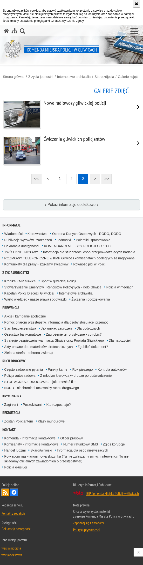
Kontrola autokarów (112, 369)
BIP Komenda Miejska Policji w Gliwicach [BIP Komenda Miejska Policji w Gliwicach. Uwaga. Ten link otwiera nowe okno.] (112, 493)
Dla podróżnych (88, 328)
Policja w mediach (119, 287)
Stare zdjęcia (104, 77)
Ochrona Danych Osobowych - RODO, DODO (86, 234)
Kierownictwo (37, 234)
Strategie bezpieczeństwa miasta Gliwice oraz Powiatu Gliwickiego (54, 340)
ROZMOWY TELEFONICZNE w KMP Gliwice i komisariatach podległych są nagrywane (69, 258)
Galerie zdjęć (128, 77)
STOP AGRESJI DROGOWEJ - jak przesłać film (40, 382)
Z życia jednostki (40, 77)
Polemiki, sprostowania (93, 240)
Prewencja (10, 307)
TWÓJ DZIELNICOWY (21, 252)
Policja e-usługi (15, 467)
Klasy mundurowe (51, 421)
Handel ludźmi (15, 450)
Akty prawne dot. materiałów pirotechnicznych (38, 347)
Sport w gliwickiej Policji (58, 281)
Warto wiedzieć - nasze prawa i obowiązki (35, 299)
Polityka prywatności (86, 529)
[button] (134, 31)
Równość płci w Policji (89, 264)
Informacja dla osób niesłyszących (82, 450)
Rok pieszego (82, 369)
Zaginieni (11, 405)
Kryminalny (11, 396)
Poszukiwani (32, 405)
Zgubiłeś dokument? (93, 347)
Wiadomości (13, 234)
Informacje (11, 225)
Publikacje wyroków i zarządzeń (28, 240)
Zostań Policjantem (18, 421)
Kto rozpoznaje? (58, 405)
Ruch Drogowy (14, 360)
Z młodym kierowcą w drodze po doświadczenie (76, 375)
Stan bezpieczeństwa (20, 328)
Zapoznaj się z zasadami (88, 522)
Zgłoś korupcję (114, 444)
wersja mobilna (11, 548)
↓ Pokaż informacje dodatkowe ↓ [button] (72, 205)
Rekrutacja (11, 412)
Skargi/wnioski (41, 450)
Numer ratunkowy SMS (80, 444)
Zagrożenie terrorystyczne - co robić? (74, 334)
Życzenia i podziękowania (90, 299)
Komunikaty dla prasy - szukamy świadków (36, 264)
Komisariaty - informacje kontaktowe (31, 444)
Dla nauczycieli (120, 340)
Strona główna (14, 77)
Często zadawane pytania (23, 369)
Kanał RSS (5, 492)
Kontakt (9, 429)
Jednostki (64, 240)
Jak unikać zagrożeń (56, 328)
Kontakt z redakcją (13, 513)
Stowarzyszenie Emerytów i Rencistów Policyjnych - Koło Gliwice (53, 287)
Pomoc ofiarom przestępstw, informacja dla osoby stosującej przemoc (56, 322)
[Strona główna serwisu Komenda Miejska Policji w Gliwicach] (6, 31)
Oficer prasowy (71, 438)
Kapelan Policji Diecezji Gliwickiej (29, 293)
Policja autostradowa (19, 375)
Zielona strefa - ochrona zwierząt (28, 353)
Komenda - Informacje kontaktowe (29, 438)
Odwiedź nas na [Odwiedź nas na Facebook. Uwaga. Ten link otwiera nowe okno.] (14, 492)
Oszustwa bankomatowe (22, 334)
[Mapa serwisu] (14, 31)
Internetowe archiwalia (74, 77)
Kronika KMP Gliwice (20, 281)
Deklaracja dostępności (21, 246)
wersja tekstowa (11, 554)
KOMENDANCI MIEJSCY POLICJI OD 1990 (77, 246)
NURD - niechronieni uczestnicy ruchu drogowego (41, 388)
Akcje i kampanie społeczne (25, 316)
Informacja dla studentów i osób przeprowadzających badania (89, 252)
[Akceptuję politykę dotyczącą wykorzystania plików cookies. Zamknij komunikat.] (136, 4)
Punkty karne (58, 369)
